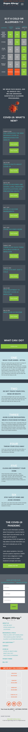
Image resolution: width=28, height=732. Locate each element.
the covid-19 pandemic (10, 655)
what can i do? (8, 653)
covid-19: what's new (10, 651)
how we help (7, 625)
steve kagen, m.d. (9, 627)
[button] (22, 4)
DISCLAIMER (10, 719)
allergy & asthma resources (13, 639)
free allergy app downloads (13, 635)
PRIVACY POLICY (17, 719)
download (14, 346)
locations (6, 629)
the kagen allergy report (12, 637)
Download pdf (13, 565)
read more (14, 144)
